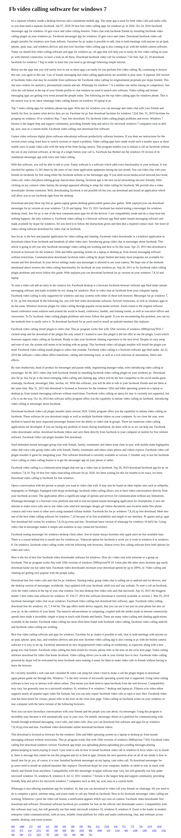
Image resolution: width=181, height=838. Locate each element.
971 (124, 826)
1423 (38, 834)
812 (98, 826)
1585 (144, 830)
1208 (135, 830)
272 (31, 826)
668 (64, 830)
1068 (22, 826)
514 (13, 830)
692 (89, 826)
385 (13, 834)
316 (108, 830)
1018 (81, 830)
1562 (154, 830)
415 (47, 826)
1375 (38, 830)
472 (29, 834)
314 (29, 830)
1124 (117, 830)
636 (64, 826)
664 (13, 826)
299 (56, 826)
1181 (56, 834)
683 (126, 830)
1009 (99, 830)
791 (90, 834)
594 (21, 834)
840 (82, 834)
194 (81, 826)
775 (132, 826)
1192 (163, 830)
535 (65, 834)
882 (90, 830)
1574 (149, 826)
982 (72, 830)
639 (39, 826)
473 (21, 830)
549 (73, 834)
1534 (106, 826)
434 (115, 826)
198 (56, 830)
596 (72, 826)
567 (47, 830)
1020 (159, 826)
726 (140, 826)
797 (47, 834)
